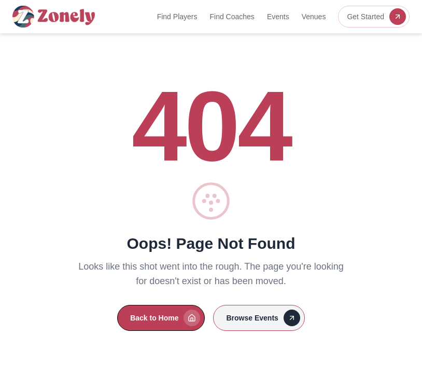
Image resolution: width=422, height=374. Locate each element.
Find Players (177, 16)
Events (278, 16)
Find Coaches (231, 16)
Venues (314, 16)
